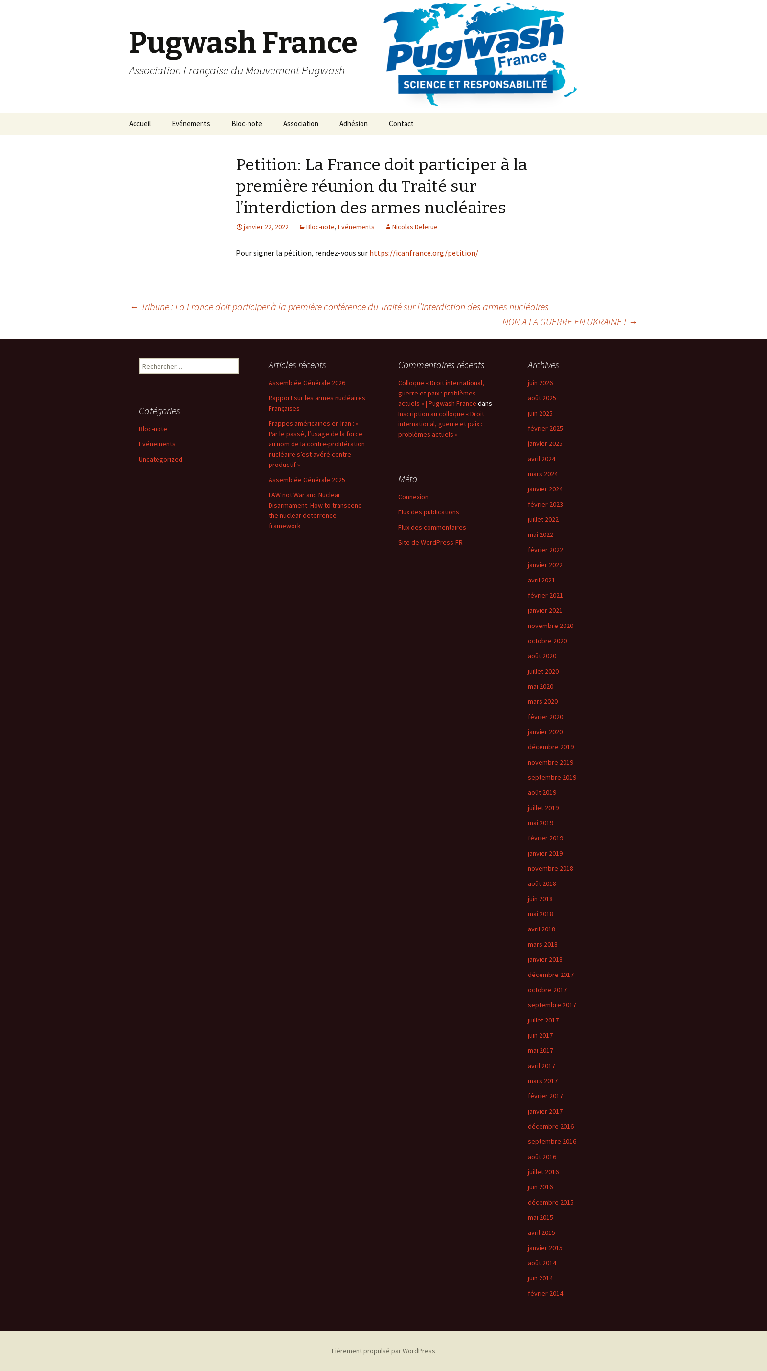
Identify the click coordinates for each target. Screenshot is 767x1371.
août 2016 (542, 1156)
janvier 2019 (545, 853)
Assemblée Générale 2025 (307, 479)
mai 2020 (540, 686)
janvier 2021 (545, 610)
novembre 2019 (550, 762)
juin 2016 (540, 1187)
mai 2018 (540, 913)
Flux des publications (428, 512)
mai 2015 (540, 1217)
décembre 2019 (551, 747)
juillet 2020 (543, 671)
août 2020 (542, 655)
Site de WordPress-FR (430, 542)
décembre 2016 (551, 1126)
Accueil (140, 123)
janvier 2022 (545, 564)
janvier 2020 (545, 731)
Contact (401, 123)
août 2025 (542, 398)
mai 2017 (540, 1050)
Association (300, 123)
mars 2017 (543, 1080)
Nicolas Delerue (415, 226)
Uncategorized (160, 459)
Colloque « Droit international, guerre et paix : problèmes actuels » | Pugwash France (441, 393)
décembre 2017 (551, 974)
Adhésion (353, 123)
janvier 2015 (545, 1247)
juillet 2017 (543, 1020)
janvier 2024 (545, 489)
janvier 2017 (545, 1111)
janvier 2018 (545, 959)
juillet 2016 (543, 1171)
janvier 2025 (545, 443)
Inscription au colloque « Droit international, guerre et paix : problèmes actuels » (441, 424)
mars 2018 (543, 944)
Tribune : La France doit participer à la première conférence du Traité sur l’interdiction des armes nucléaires (339, 307)
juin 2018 (540, 898)
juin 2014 (540, 1278)
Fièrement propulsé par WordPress (383, 1351)
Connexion (413, 496)
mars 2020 (543, 701)
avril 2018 (541, 929)
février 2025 (545, 428)
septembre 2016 (552, 1141)
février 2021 (545, 595)
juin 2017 (540, 1035)
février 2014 (545, 1293)
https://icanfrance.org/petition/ (423, 252)
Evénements (191, 123)
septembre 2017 (552, 1004)
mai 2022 (540, 534)
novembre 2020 (550, 625)
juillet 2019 (543, 807)
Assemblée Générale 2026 (307, 382)
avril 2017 (541, 1065)
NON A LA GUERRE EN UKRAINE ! (570, 321)
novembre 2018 (550, 868)
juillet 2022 (543, 519)
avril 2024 (541, 458)
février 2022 (545, 549)
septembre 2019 (552, 777)
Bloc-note (246, 123)
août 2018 (542, 883)
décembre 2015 (551, 1202)
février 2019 (545, 838)
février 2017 (545, 1096)
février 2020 (545, 716)
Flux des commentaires (432, 527)
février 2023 (545, 504)
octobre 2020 (547, 640)
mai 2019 (540, 822)
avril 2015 (541, 1232)
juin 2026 (540, 382)
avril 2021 (541, 580)
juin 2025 (540, 413)
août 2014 (542, 1262)
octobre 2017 (547, 989)
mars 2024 (543, 473)
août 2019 (542, 792)
